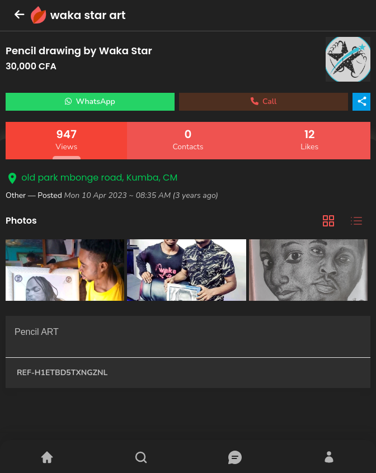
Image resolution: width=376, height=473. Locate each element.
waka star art (88, 15)
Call (264, 101)
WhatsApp (90, 101)
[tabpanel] (188, 271)
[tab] (328, 221)
